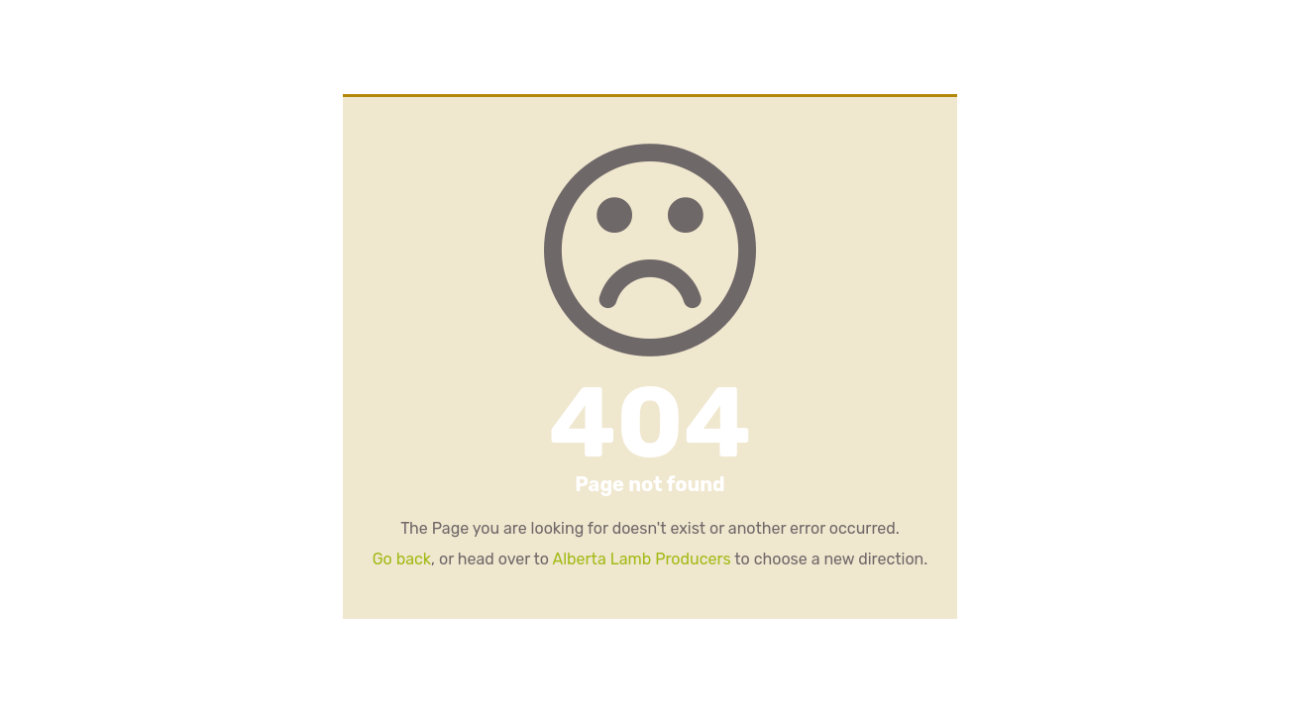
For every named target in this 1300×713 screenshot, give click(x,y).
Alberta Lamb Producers (641, 559)
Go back (402, 559)
